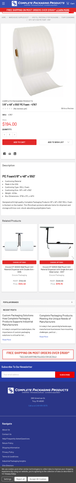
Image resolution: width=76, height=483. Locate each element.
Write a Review (67, 108)
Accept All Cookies (38, 479)
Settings (7, 479)
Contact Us (6, 434)
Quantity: (7, 129)
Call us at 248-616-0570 (38, 405)
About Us (6, 429)
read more (6, 339)
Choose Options (19, 262)
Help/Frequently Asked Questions (16, 438)
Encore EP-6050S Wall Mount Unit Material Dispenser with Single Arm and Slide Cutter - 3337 (57, 269)
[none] (38, 61)
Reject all (20, 479)
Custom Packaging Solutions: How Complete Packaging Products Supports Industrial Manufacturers (18, 320)
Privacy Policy (8, 452)
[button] (55, 142)
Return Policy (7, 443)
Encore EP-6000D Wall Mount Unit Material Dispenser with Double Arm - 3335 (19, 269)
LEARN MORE (62, 10)
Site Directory (8, 465)
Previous (3, 258)
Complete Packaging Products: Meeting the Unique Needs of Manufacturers (56, 318)
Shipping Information (11, 447)
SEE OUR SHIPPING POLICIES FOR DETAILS (38, 356)
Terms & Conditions (10, 456)
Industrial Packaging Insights (14, 461)
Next (72, 258)
